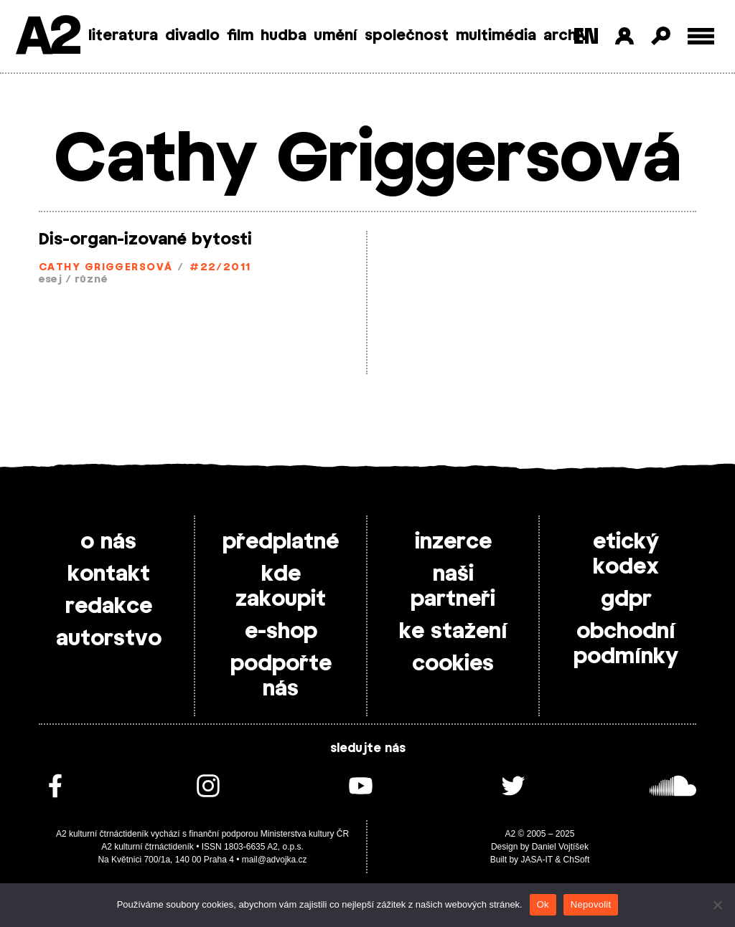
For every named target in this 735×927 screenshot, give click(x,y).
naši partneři (453, 587)
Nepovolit (591, 904)
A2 (47, 38)
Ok (543, 904)
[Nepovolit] (717, 905)
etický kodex (626, 554)
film (240, 36)
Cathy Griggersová (105, 268)
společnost (407, 36)
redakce (108, 606)
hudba (283, 36)
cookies (453, 664)
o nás (108, 542)
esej (50, 280)
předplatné (281, 542)
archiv (566, 36)
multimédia (496, 36)
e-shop (281, 631)
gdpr (626, 599)
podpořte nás (281, 676)
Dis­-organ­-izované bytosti (145, 239)
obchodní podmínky (626, 644)
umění (335, 36)
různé (91, 280)
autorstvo (108, 638)
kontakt (108, 574)
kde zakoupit (280, 587)
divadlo (192, 36)
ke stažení (453, 631)
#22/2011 (220, 268)
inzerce (453, 542)
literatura (123, 36)
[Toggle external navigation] (701, 36)
